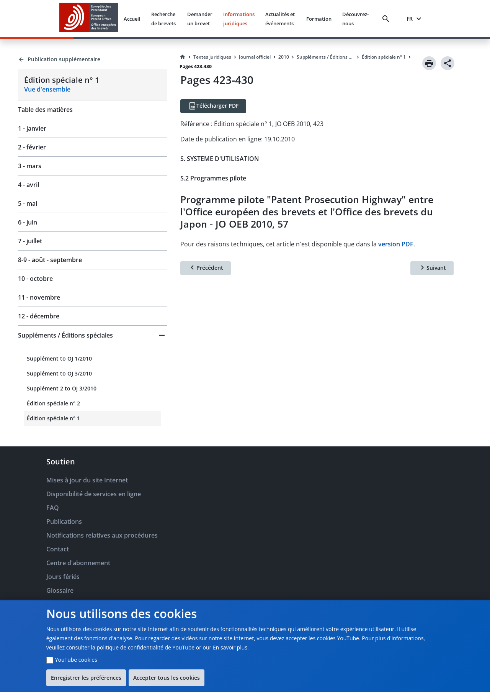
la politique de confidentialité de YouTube (142, 647)
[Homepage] (183, 57)
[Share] (447, 63)
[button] (92, 335)
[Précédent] (205, 268)
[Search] (387, 19)
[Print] (429, 63)
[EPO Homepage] (88, 18)
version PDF (395, 244)
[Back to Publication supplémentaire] (92, 59)
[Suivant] (432, 268)
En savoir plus (230, 647)
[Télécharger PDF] (213, 106)
